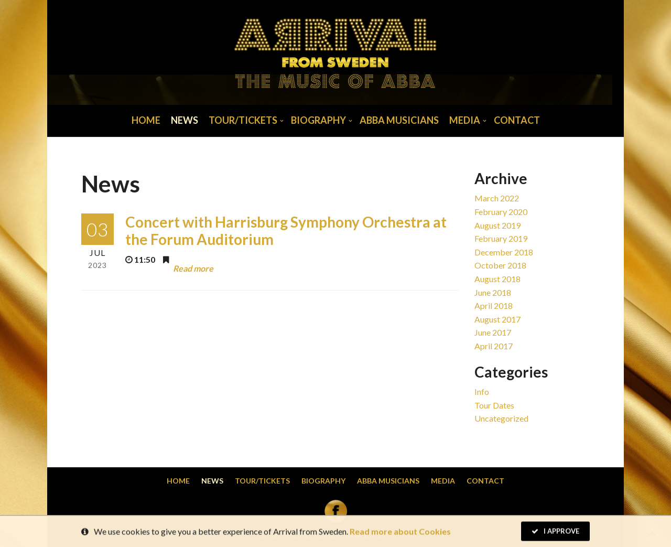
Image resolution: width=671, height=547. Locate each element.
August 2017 (497, 319)
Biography (318, 120)
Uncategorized (501, 418)
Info (481, 391)
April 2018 (493, 305)
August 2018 (497, 279)
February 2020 (500, 212)
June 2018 (492, 292)
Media (464, 120)
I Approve (555, 532)
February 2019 (500, 238)
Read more (193, 268)
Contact (517, 120)
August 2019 (497, 225)
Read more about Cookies (400, 532)
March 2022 (496, 198)
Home (146, 120)
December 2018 (503, 252)
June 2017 (492, 332)
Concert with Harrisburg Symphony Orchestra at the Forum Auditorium (286, 231)
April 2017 (493, 346)
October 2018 (500, 265)
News (184, 120)
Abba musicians (399, 120)
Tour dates (494, 405)
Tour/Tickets (243, 120)
